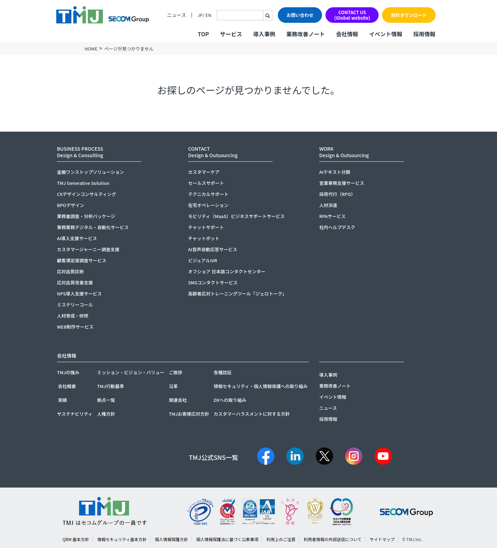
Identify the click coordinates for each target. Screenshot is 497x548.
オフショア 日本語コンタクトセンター (226, 271)
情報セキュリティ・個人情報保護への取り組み (261, 386)
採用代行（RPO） (337, 194)
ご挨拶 (175, 372)
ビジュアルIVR (202, 260)
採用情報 (424, 34)
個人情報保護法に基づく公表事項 (227, 539)
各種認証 (223, 372)
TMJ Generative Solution (83, 183)
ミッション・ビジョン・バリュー (130, 372)
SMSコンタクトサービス (213, 282)
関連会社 (178, 400)
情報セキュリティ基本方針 (122, 539)
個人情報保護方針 (171, 539)
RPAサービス (332, 216)
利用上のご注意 (280, 539)
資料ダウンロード (409, 15)
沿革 (173, 386)
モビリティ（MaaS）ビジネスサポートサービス (236, 216)
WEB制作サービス (75, 326)
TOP (203, 34)
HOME (91, 48)
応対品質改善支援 (75, 282)
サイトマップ (382, 539)
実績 (62, 400)
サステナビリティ (74, 413)
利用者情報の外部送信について (333, 539)
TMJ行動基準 (110, 386)
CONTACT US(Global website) (352, 15)
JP (200, 15)
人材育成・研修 (72, 315)
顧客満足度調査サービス (81, 260)
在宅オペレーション (208, 205)
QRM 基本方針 (75, 539)
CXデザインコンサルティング (86, 194)
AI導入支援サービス (77, 238)
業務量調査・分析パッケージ (86, 216)
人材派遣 (328, 205)
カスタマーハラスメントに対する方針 (252, 413)
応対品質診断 (70, 271)
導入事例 (264, 34)
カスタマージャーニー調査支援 (88, 249)
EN (208, 15)
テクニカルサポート (208, 194)
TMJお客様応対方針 (189, 413)
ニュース (176, 15)
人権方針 (106, 413)
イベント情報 (385, 34)
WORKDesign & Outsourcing (344, 152)
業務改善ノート (305, 34)
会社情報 (347, 34)
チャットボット (204, 238)
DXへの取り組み (230, 400)
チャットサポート (206, 227)
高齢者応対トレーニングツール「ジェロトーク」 (237, 293)
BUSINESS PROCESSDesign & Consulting (80, 152)
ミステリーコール (75, 304)
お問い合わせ (299, 15)
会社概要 (67, 386)
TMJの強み (68, 372)
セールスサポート (206, 183)
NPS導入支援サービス (79, 293)
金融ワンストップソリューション (90, 172)
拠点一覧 (106, 400)
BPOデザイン (70, 205)
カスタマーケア (204, 172)
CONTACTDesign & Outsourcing (213, 152)
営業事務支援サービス (341, 183)
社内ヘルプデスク (337, 227)
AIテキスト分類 (334, 172)
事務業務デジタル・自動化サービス (93, 227)
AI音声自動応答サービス (212, 249)
